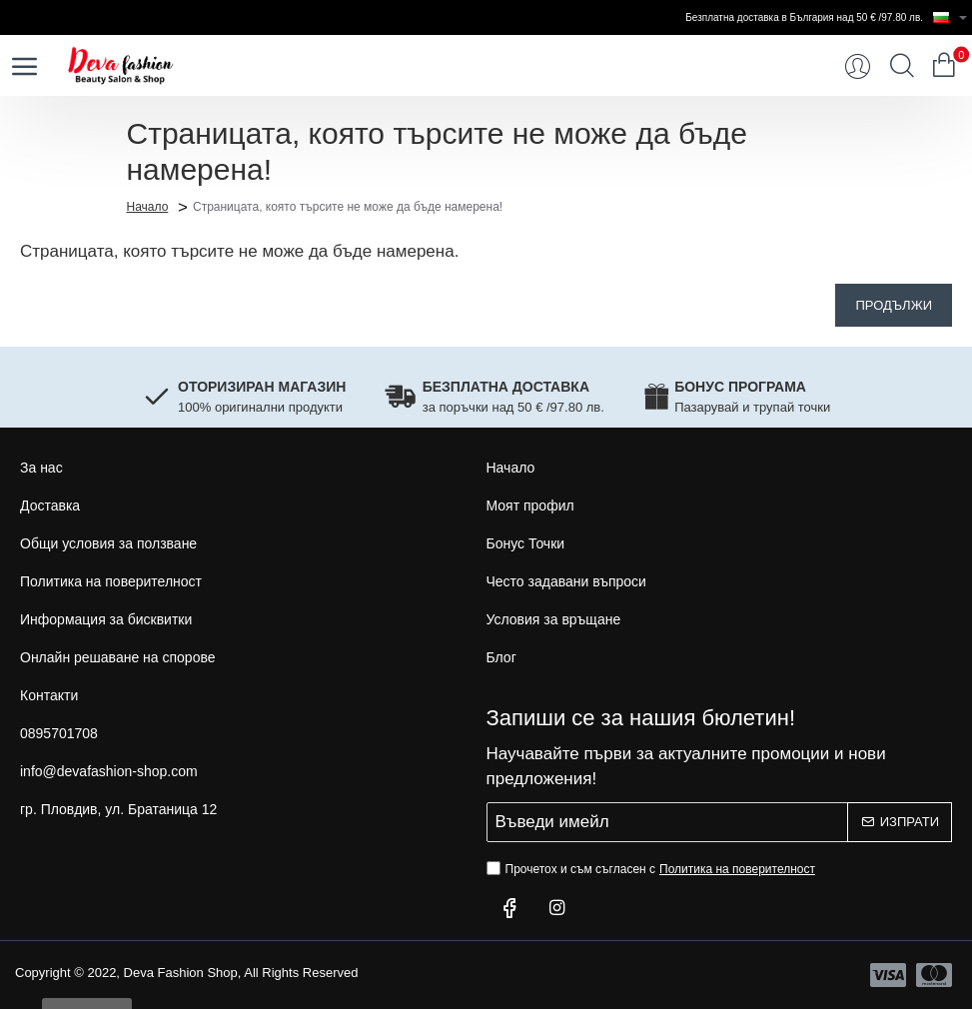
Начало (148, 206)
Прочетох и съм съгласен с (653, 869)
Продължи (893, 305)
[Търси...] (902, 66)
